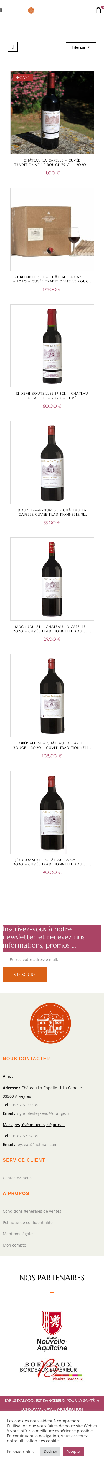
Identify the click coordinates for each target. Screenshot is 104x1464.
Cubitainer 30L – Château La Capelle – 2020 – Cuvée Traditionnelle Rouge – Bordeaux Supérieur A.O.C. (52, 281)
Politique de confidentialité (28, 1222)
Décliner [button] (50, 1451)
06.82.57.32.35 (25, 1136)
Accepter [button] (74, 1451)
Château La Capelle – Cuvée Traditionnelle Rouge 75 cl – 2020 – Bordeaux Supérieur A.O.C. (52, 164)
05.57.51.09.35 (25, 1104)
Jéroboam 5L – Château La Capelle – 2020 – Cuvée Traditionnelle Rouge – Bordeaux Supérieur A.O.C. (52, 864)
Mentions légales (18, 1233)
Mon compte (14, 1245)
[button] (98, 10)
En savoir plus (20, 1451)
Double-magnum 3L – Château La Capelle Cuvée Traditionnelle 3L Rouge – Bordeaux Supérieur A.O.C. (52, 514)
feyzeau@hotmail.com (36, 1144)
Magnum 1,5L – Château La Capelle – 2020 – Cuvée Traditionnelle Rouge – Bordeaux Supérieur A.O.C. (52, 631)
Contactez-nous (17, 1177)
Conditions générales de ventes (32, 1211)
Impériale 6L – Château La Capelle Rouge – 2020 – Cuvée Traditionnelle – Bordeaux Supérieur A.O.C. (52, 747)
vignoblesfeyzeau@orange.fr (42, 1113)
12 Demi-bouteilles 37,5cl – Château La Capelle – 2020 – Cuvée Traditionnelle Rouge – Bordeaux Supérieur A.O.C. (52, 400)
